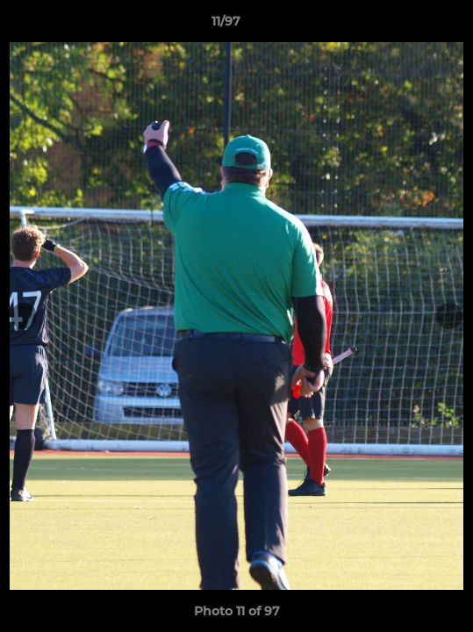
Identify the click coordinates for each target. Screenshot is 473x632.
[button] (409, 25)
